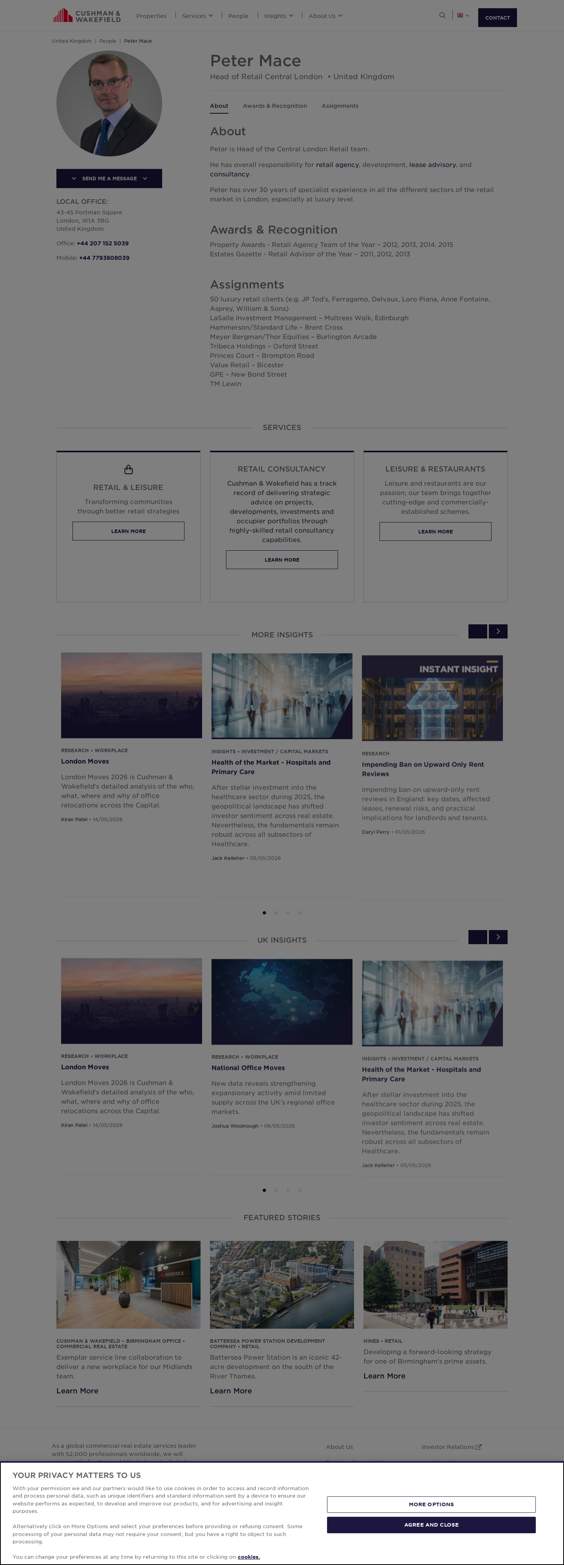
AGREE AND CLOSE (431, 1524)
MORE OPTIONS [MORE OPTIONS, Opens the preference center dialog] (431, 1504)
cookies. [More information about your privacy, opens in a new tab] (249, 1557)
